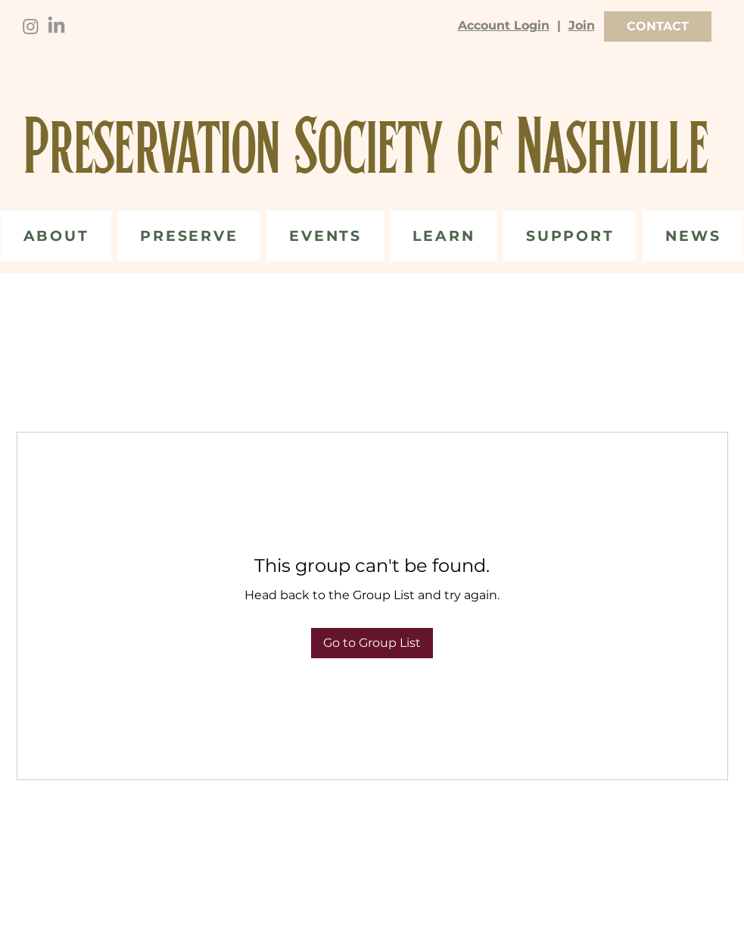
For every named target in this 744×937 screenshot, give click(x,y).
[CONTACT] (657, 26)
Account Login (503, 25)
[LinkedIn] (56, 26)
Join (581, 25)
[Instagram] (30, 26)
